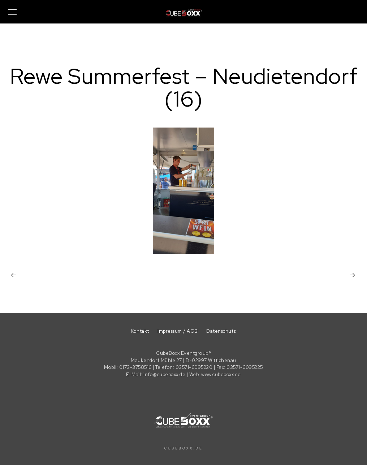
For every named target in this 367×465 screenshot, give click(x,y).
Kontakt (140, 331)
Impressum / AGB (177, 331)
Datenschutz (221, 331)
